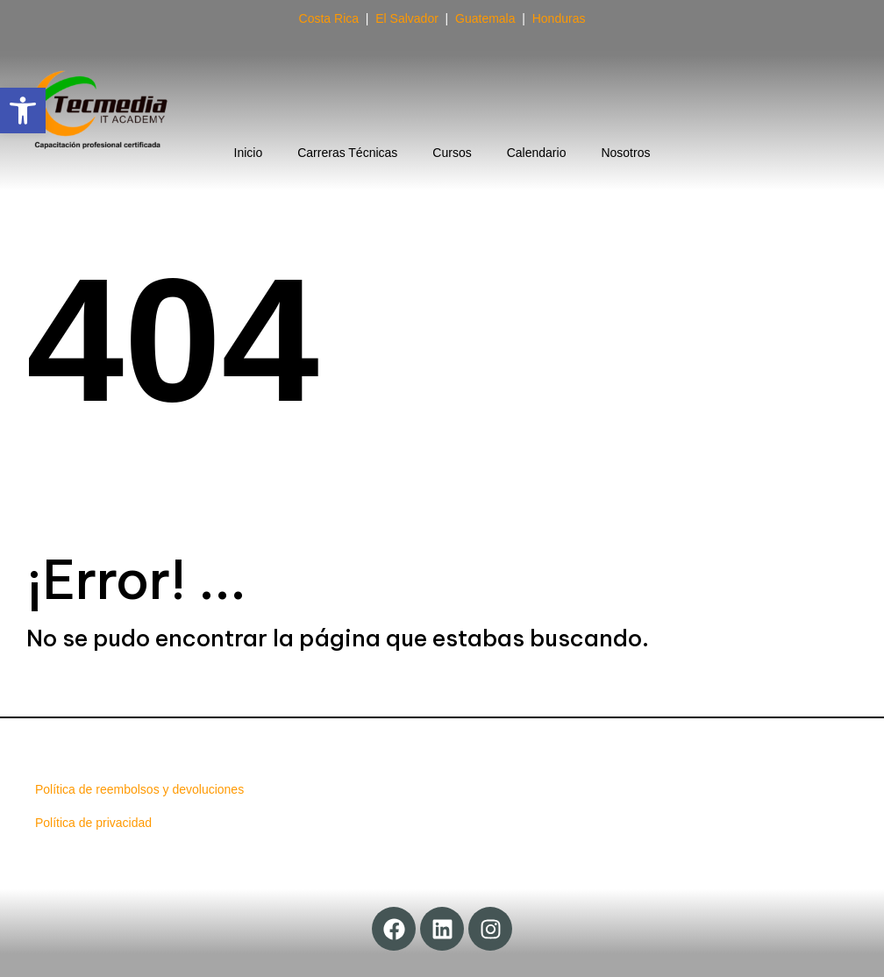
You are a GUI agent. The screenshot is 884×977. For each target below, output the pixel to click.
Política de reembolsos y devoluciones (139, 789)
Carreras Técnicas (347, 153)
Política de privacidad (93, 823)
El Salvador (406, 18)
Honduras (559, 18)
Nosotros (625, 153)
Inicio (248, 153)
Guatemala (485, 18)
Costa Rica (329, 18)
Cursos (451, 153)
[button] (23, 110)
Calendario (537, 153)
